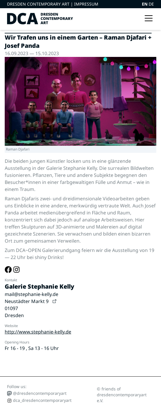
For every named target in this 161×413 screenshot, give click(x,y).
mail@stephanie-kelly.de (31, 294)
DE (151, 4)
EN (145, 4)
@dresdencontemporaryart (37, 393)
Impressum (86, 4)
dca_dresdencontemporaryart (39, 400)
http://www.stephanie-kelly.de (38, 332)
